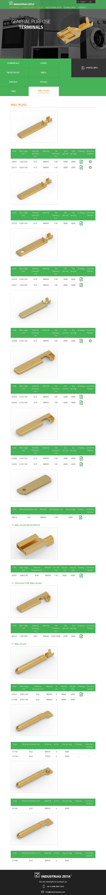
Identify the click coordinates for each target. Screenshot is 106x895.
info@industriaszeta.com (55, 873)
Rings (62, 63)
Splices (25, 72)
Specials (7, 72)
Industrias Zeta (53, 7)
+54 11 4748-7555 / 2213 (55, 868)
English (84, 1)
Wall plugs (62, 72)
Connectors (28, 7)
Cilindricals (7, 63)
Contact (82, 7)
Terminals (14, 7)
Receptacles (44, 63)
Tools (40, 7)
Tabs (43, 72)
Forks (25, 63)
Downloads (70, 7)
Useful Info (89, 68)
